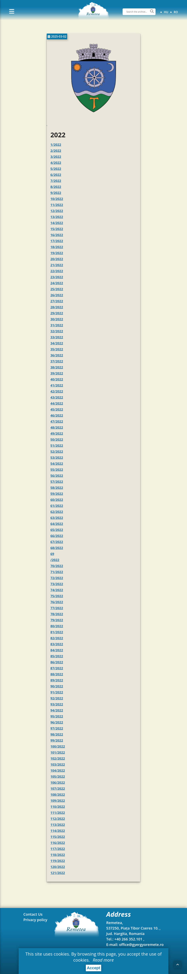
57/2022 (56, 481)
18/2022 (56, 247)
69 (52, 554)
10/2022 (56, 199)
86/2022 (56, 662)
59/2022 (56, 493)
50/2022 (56, 439)
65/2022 (56, 530)
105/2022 (57, 776)
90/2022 (56, 686)
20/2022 (56, 259)
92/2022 (56, 698)
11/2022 (56, 205)
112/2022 (57, 818)
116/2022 (57, 843)
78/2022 (56, 614)
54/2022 (56, 463)
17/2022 (56, 241)
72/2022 (56, 578)
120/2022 (57, 867)
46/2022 (56, 415)
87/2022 (56, 668)
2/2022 (55, 150)
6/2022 (55, 175)
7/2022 (55, 181)
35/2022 (56, 349)
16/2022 (56, 235)
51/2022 (56, 445)
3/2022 (55, 156)
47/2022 (56, 421)
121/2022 (57, 873)
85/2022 (56, 656)
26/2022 (56, 295)
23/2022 (56, 277)
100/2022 (57, 746)
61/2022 (56, 506)
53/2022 (56, 457)
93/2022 (56, 704)
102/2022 (57, 758)
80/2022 (56, 626)
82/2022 (56, 638)
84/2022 (56, 650)
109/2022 (57, 800)
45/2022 (56, 409)
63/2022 (56, 518)
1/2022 (55, 144)
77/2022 (56, 608)
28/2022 (56, 307)
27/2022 (56, 301)
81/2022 (56, 632)
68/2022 (56, 548)
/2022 (54, 560)
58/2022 (56, 487)
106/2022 (57, 782)
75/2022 (56, 596)
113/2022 (57, 824)
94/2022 (56, 710)
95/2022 (56, 716)
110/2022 (57, 806)
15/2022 (56, 229)
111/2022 (57, 812)
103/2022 (57, 764)
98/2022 (56, 734)
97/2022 (56, 728)
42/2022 (56, 391)
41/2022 (56, 385)
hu (166, 12)
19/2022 (56, 253)
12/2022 (56, 211)
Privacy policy (35, 919)
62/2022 (56, 512)
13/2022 (56, 217)
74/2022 (56, 590)
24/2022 (56, 283)
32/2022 (56, 331)
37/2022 (56, 361)
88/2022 (56, 674)
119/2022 (57, 861)
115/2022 (57, 836)
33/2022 (56, 337)
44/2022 (56, 403)
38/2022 (56, 367)
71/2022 (56, 572)
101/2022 (57, 752)
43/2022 (56, 397)
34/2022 (56, 343)
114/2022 (57, 830)
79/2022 (56, 620)
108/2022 (57, 794)
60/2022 (56, 499)
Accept (93, 968)
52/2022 (56, 451)
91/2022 (56, 692)
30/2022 (56, 319)
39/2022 (56, 373)
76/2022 (56, 602)
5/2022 (55, 168)
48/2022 (56, 427)
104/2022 (57, 770)
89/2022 (56, 680)
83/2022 (56, 644)
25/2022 (56, 289)
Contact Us (33, 914)
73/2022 (56, 584)
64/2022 (56, 524)
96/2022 (56, 722)
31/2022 (56, 325)
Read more (102, 960)
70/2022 (56, 566)
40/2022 (56, 379)
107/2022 (57, 788)
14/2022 (56, 223)
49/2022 (56, 433)
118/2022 (57, 855)
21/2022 (56, 265)
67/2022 (56, 542)
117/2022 (57, 849)
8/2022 (55, 187)
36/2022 (56, 355)
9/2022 (55, 193)
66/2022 (56, 536)
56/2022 (56, 475)
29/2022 (56, 313)
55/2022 (56, 469)
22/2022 (56, 271)
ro (176, 12)
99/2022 (56, 740)
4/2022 (55, 162)
